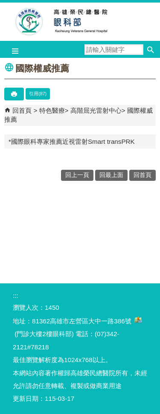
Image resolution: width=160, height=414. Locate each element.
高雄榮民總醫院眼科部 (80, 22)
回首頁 (22, 110)
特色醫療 (52, 110)
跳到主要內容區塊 (4, 4)
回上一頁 (77, 175)
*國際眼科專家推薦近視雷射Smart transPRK (72, 141)
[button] (150, 49)
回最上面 (111, 175)
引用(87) (38, 93)
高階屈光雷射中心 (96, 110)
